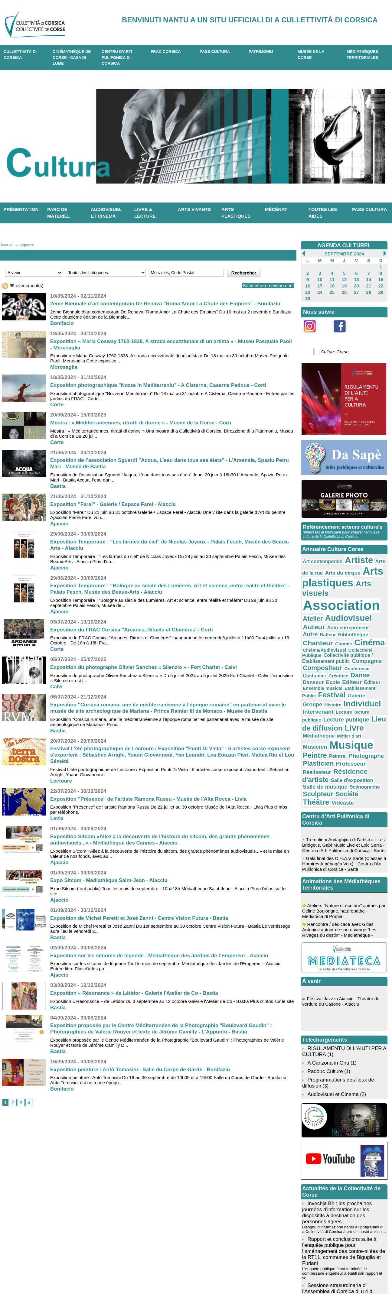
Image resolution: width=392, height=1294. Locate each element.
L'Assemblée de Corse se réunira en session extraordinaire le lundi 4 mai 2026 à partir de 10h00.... (338, 1198)
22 (381, 283)
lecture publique (359, 652)
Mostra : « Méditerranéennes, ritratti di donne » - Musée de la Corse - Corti (146, 422)
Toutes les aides (323, 213)
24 (320, 288)
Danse (349, 626)
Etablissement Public (321, 639)
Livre (336, 663)
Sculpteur (341, 705)
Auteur (351, 592)
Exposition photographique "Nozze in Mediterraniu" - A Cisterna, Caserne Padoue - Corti (164, 384)
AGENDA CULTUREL (344, 245)
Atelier (375, 583)
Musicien (322, 673)
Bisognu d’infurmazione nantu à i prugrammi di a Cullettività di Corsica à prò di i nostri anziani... (341, 1131)
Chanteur (315, 605)
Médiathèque (359, 664)
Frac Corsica (166, 51)
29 (381, 288)
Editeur (324, 631)
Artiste (348, 552)
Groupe (310, 645)
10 (320, 277)
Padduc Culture (324, 978)
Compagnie (315, 620)
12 (344, 277)
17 (320, 283)
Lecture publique (321, 657)
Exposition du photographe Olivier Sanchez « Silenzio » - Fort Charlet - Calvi (149, 666)
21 (369, 283)
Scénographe (315, 705)
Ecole (308, 632)
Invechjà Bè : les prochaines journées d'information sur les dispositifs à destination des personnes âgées (343, 1116)
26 (344, 288)
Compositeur (344, 620)
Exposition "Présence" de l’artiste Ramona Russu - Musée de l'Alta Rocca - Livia (154, 798)
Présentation (21, 209)
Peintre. (331, 681)
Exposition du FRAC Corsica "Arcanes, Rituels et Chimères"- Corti (136, 629)
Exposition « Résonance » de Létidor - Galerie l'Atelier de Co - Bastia (139, 992)
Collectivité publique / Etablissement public (342, 615)
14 (369, 277)
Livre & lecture (145, 213)
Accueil (6, 244)
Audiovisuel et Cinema (332, 999)
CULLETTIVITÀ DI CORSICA (20, 54)
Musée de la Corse (311, 54)
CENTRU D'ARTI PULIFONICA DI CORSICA (117, 57)
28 (369, 288)
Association (333, 581)
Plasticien (315, 687)
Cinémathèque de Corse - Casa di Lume (72, 57)
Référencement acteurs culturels (340, 520)
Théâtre (313, 711)
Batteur (348, 599)
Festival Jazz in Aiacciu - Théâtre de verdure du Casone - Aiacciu (343, 911)
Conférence (373, 620)
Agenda (24, 244)
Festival (352, 637)
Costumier (312, 626)
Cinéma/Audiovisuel (320, 611)
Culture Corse (331, 346)
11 (332, 277)
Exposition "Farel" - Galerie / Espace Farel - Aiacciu (116, 503)
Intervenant (315, 651)
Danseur (367, 626)
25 (332, 288)
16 (308, 283)
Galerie (373, 638)
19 (344, 283)
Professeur (342, 687)
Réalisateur (367, 687)
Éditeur (340, 632)
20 (356, 283)
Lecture (336, 652)
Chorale (336, 606)
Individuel (351, 644)
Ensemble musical (365, 632)
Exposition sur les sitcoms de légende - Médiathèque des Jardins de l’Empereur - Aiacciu (165, 955)
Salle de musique (346, 699)
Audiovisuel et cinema (106, 213)
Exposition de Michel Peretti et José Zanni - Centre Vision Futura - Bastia (144, 917)
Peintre (312, 681)
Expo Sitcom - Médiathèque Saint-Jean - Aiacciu (112, 879)
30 (308, 293)
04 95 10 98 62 (77, 1275)
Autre (334, 598)
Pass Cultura (215, 51)
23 (308, 288)
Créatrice (332, 626)
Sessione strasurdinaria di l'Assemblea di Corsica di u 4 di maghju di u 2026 (335, 1184)
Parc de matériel (58, 213)
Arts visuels (363, 570)
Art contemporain (319, 553)
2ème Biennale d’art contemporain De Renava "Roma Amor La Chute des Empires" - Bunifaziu (172, 303)
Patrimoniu (261, 51)
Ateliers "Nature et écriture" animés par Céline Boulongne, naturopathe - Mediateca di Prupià (342, 821)
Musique (351, 672)
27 (356, 288)
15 (381, 277)
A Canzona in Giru (327, 970)
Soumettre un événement (263, 285)
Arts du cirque (325, 561)
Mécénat (276, 209)
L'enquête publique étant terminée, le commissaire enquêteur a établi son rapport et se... (342, 1169)
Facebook (343, 330)
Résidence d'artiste (328, 694)
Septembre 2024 (344, 254)
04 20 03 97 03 (123, 1275)
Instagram (314, 330)
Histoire (327, 646)
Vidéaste (335, 712)
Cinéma (357, 604)
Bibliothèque (369, 598)
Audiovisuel (321, 591)
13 (356, 277)
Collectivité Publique (357, 611)
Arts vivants (194, 209)
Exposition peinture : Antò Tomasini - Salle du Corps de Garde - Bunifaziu (145, 1068)
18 (332, 283)
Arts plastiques (235, 213)
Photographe (355, 681)
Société (365, 705)
